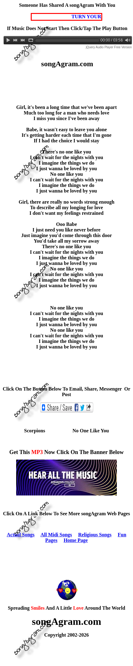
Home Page (76, 540)
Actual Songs (20, 534)
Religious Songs (95, 534)
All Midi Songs (56, 534)
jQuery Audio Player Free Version (109, 47)
